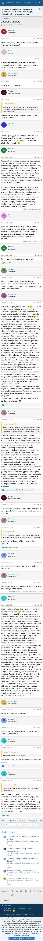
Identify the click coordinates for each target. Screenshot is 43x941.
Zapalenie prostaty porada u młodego (21, 871)
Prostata (9, 855)
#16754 (39, 562)
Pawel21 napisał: (8, 424)
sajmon (5, 25)
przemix (11, 554)
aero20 (10, 149)
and (9, 405)
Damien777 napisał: (9, 752)
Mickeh (11, 30)
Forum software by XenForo (17, 914)
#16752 (39, 504)
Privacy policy (21, 908)
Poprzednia (11, 820)
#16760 (39, 780)
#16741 (39, 38)
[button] (3, 3)
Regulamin (11, 908)
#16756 (39, 605)
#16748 (39, 255)
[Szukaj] (40, 3)
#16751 (39, 420)
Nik (9, 214)
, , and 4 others (18, 490)
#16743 (39, 81)
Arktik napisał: (7, 531)
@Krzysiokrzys (6, 508)
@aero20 (4, 227)
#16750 (39, 302)
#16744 (39, 99)
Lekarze (9, 845)
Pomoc (30, 908)
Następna (33, 820)
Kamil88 (11, 50)
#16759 (39, 747)
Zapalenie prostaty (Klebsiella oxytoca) (21, 878)
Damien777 (12, 73)
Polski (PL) (6, 905)
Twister (11, 123)
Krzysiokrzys (13, 411)
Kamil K (11, 597)
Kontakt (4, 908)
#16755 (39, 582)
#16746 (39, 157)
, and (11, 547)
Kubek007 (12, 294)
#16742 (39, 59)
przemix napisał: (8, 785)
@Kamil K (5, 731)
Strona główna (6, 910)
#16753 (39, 527)
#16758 (39, 727)
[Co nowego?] (35, 3)
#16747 (39, 223)
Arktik (10, 91)
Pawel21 (11, 269)
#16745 (39, 132)
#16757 (39, 709)
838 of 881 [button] (22, 820)
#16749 (39, 277)
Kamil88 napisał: (8, 104)
